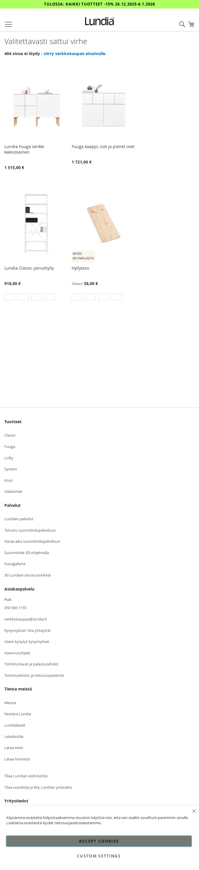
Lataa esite (13, 747)
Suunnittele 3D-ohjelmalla (26, 552)
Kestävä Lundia (17, 713)
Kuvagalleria (14, 563)
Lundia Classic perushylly (29, 268)
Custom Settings (99, 856)
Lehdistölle (13, 736)
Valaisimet (13, 491)
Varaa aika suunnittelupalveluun (32, 541)
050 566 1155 (15, 607)
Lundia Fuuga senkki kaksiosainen (24, 149)
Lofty (8, 458)
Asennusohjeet (17, 652)
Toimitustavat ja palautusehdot (31, 664)
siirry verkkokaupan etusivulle (74, 53)
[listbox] (36, 297)
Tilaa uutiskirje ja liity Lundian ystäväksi (38, 787)
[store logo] (99, 21)
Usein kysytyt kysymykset (26, 641)
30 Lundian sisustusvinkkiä (27, 575)
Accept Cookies (99, 841)
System (10, 469)
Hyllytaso (80, 268)
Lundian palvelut (19, 518)
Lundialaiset (14, 725)
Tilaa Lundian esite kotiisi (25, 775)
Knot (8, 480)
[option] (9, 296)
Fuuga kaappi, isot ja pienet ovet (103, 146)
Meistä (10, 702)
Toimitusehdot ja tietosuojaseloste (34, 675)
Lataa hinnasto (17, 759)
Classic (10, 435)
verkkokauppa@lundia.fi (25, 619)
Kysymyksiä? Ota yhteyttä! (27, 630)
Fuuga (9, 446)
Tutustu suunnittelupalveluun (30, 530)
